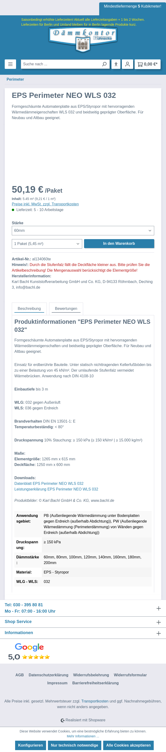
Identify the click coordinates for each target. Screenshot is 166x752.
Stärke (17, 222)
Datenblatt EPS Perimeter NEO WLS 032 (49, 484)
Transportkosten (94, 701)
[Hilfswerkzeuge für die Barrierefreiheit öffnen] (115, 64)
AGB (19, 675)
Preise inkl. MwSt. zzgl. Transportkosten (45, 204)
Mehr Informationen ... (83, 736)
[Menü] (10, 64)
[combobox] (60, 64)
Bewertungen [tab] (66, 309)
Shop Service (18, 621)
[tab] (29, 309)
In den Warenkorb (119, 243)
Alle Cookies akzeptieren (128, 745)
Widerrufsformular (130, 675)
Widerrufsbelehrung (91, 675)
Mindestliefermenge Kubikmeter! (132, 6)
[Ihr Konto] (127, 64)
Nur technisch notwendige (74, 745)
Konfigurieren (30, 745)
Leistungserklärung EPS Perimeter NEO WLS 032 (56, 489)
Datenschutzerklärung (48, 675)
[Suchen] (104, 64)
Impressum (57, 683)
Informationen (19, 632)
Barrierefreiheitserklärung (95, 683)
